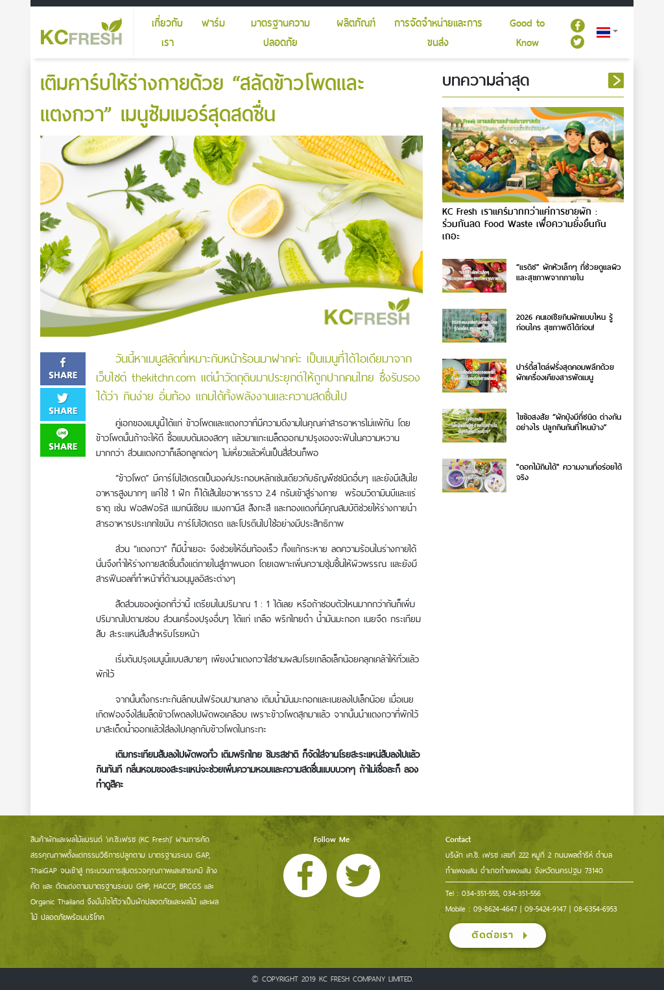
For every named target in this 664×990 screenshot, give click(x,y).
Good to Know (527, 33)
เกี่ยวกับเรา (167, 33)
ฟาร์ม (213, 23)
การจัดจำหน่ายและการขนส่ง (438, 33)
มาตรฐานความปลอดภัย (280, 33)
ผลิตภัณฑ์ (356, 23)
